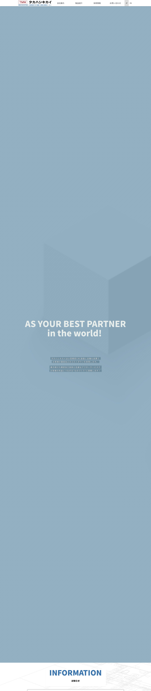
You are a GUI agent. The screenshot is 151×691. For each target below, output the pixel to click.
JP (126, 3)
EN (131, 3)
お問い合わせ (115, 3)
